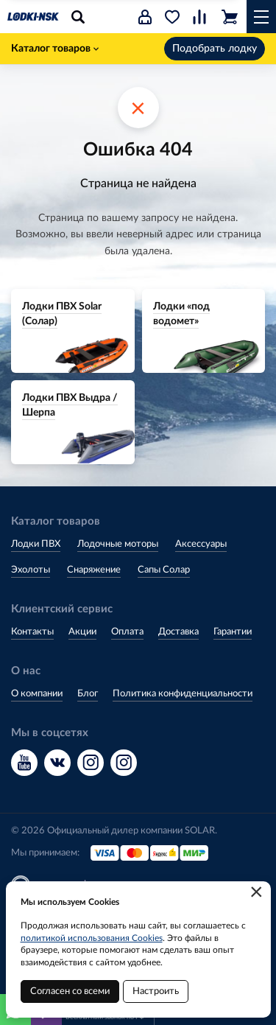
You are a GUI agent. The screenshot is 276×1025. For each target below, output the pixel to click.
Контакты (32, 632)
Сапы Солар (164, 570)
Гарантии (232, 632)
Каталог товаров (55, 48)
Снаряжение (94, 570)
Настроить (155, 991)
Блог (87, 694)
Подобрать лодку (214, 48)
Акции (82, 632)
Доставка (178, 632)
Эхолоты (30, 570)
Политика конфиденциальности (182, 694)
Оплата (127, 632)
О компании (37, 694)
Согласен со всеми (70, 991)
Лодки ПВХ (35, 544)
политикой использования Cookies (92, 938)
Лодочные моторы (117, 544)
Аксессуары (201, 544)
